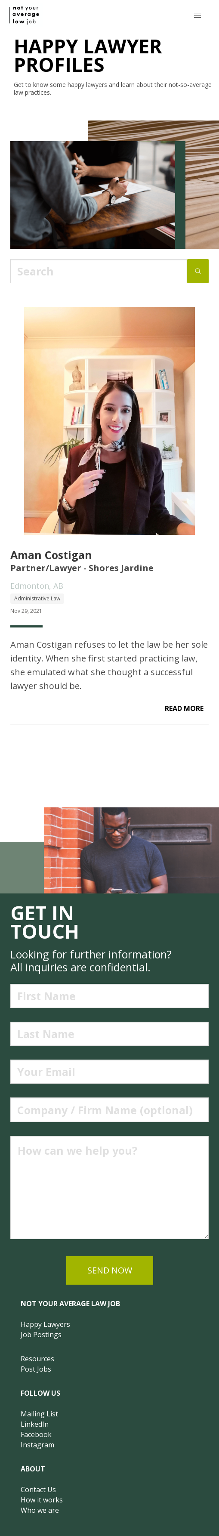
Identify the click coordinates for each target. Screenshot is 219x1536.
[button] (197, 15)
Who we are (40, 1510)
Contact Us (38, 1489)
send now (109, 1270)
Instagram (37, 1444)
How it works (42, 1500)
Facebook (36, 1434)
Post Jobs (36, 1369)
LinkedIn (35, 1424)
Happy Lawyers (45, 1324)
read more (184, 708)
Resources (37, 1358)
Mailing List (39, 1414)
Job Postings (41, 1334)
